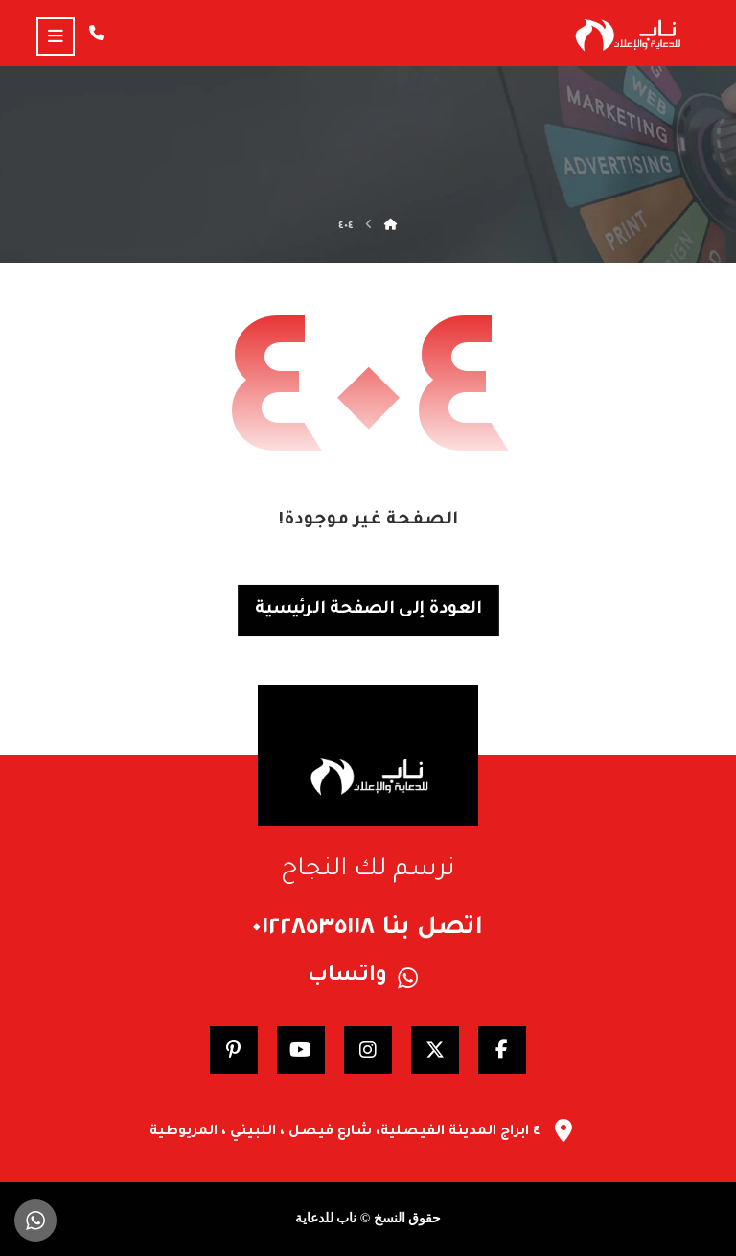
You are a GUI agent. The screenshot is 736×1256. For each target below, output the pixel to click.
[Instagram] (368, 1050)
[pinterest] (234, 1050)
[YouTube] (301, 1050)
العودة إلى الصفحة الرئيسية (368, 609)
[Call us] (96, 32)
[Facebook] (502, 1050)
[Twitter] (435, 1050)
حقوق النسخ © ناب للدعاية (368, 1218)
